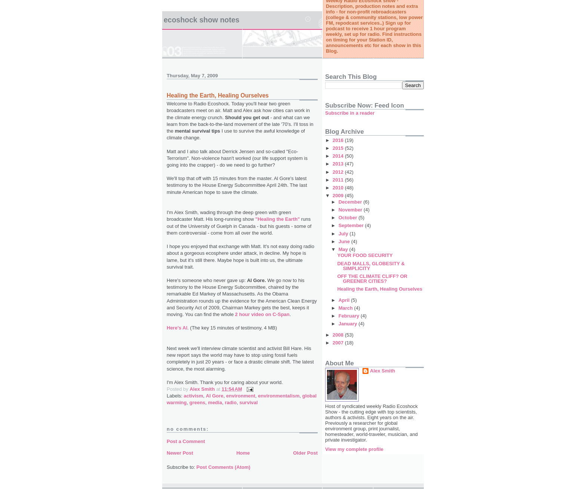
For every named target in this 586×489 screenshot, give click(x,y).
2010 (339, 188)
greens (197, 402)
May (344, 249)
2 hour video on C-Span (262, 314)
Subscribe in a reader (349, 113)
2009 (339, 195)
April (345, 300)
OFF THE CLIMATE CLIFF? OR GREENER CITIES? (372, 278)
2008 (339, 335)
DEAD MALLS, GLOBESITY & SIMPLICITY (370, 266)
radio (231, 402)
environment (240, 396)
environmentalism (278, 396)
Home (243, 453)
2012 (339, 172)
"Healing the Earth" (277, 219)
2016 (339, 140)
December (351, 202)
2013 (339, 164)
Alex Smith (382, 371)
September (352, 225)
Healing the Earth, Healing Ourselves (218, 95)
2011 (339, 180)
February (350, 316)
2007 (339, 343)
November (351, 210)
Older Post (305, 453)
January (348, 323)
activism (193, 396)
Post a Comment (186, 441)
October (348, 217)
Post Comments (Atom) (223, 467)
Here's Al (177, 328)
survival (248, 402)
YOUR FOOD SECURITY (364, 255)
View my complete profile (354, 449)
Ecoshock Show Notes (202, 20)
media (215, 402)
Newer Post (180, 453)
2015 (339, 148)
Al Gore (214, 396)
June (345, 241)
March (346, 308)
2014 (339, 156)
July (344, 233)
